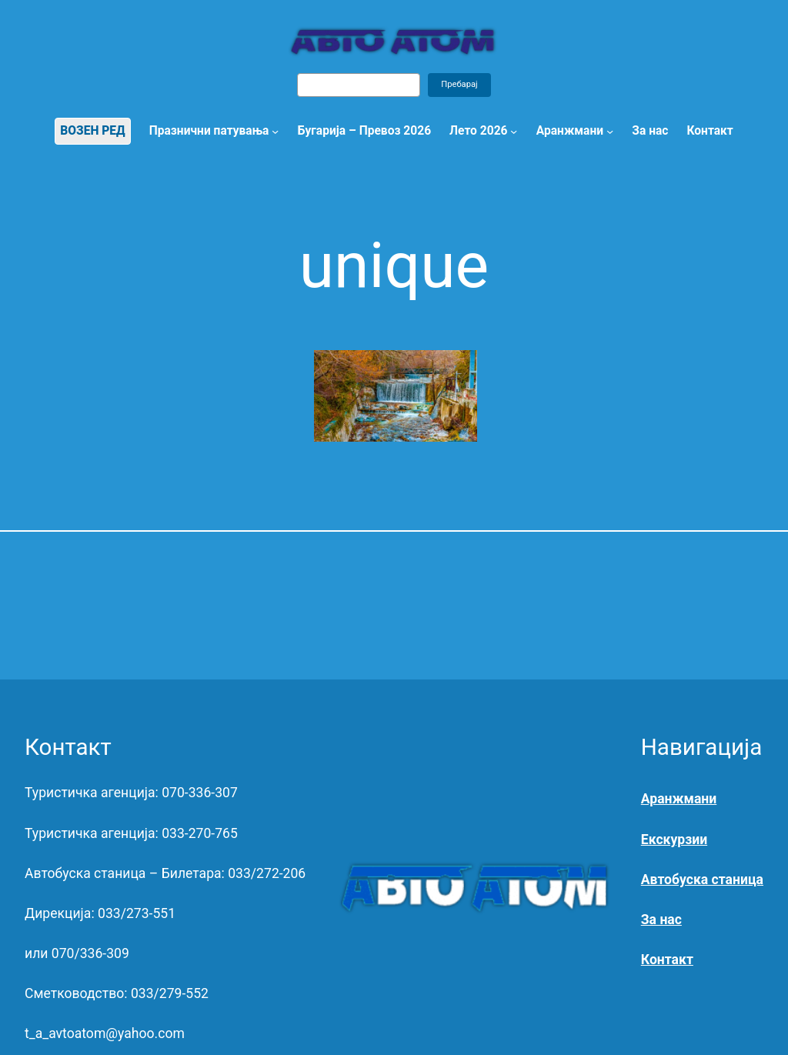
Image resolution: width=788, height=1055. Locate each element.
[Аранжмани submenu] (609, 131)
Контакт (667, 959)
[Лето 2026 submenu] (513, 131)
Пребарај (459, 84)
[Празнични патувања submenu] (275, 131)
